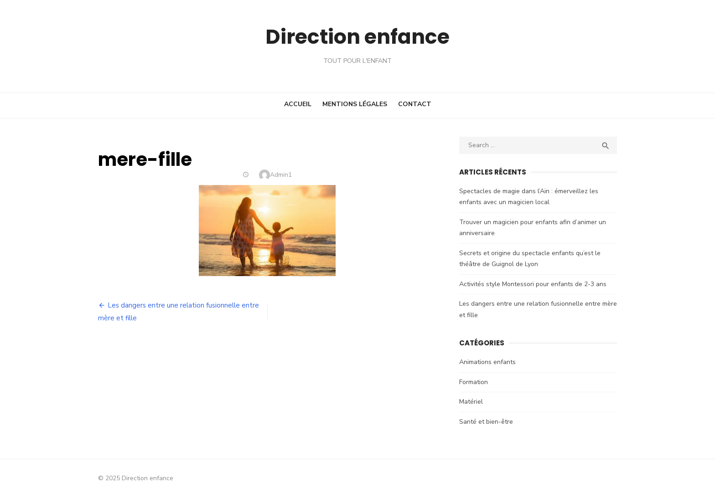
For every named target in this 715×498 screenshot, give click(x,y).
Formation (475, 382)
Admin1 (279, 174)
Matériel (473, 401)
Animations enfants (489, 362)
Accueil (297, 104)
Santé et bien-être (488, 421)
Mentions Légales (354, 104)
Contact (414, 104)
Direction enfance (358, 36)
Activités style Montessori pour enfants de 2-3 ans (534, 284)
